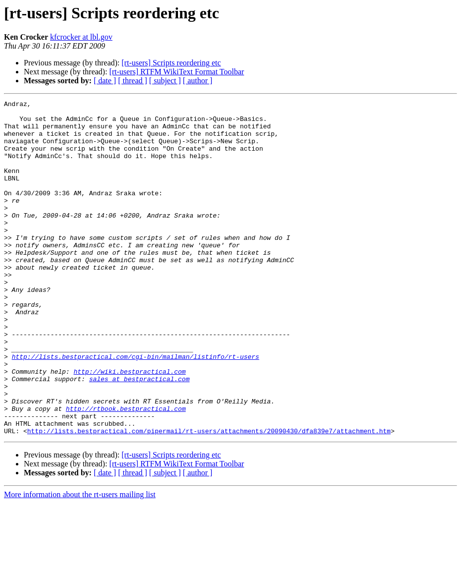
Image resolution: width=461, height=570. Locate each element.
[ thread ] (132, 80)
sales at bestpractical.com (139, 435)
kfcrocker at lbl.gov (81, 37)
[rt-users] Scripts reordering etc (171, 62)
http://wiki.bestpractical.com (129, 426)
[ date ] (105, 80)
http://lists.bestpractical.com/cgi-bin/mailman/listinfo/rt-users (135, 408)
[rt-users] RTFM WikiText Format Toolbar (176, 71)
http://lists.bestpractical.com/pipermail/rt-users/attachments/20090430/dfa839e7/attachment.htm (209, 497)
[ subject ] (165, 80)
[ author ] (198, 80)
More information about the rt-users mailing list (80, 561)
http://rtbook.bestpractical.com (126, 470)
